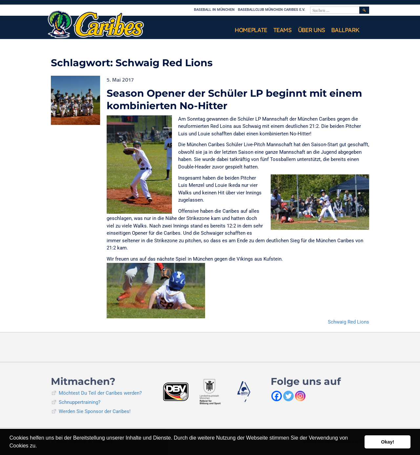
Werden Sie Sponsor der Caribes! (95, 411)
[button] (39, 446)
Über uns (311, 30)
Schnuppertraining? (79, 402)
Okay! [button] (387, 442)
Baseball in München (214, 10)
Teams (282, 30)
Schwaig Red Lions (348, 322)
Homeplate (251, 30)
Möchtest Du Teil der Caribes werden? (100, 393)
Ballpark (345, 30)
